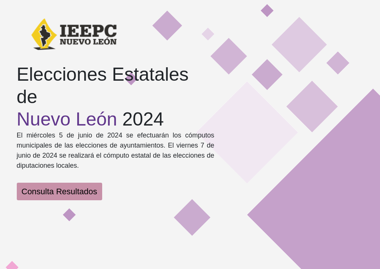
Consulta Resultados (59, 191)
